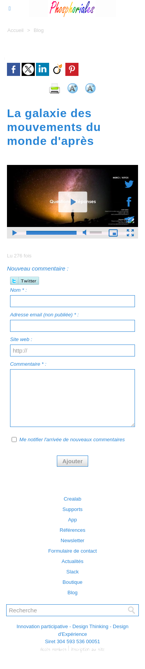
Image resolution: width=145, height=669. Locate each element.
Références (72, 530)
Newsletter (72, 540)
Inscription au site (88, 649)
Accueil (15, 30)
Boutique (72, 582)
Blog (39, 30)
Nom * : (18, 290)
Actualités (72, 561)
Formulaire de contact (72, 551)
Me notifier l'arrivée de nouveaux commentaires (72, 439)
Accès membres (54, 649)
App (72, 520)
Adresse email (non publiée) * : (44, 315)
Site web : (21, 339)
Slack (73, 572)
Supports (72, 509)
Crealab (73, 499)
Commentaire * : (28, 364)
